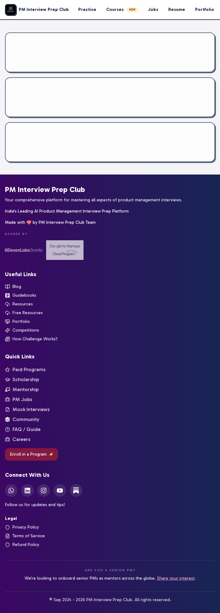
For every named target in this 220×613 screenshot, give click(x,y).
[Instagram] (43, 490)
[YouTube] (60, 490)
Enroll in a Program (31, 454)
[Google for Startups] (65, 250)
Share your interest (175, 578)
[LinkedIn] (27, 490)
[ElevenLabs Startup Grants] (23, 250)
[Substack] (76, 490)
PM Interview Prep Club (45, 189)
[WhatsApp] (11, 490)
